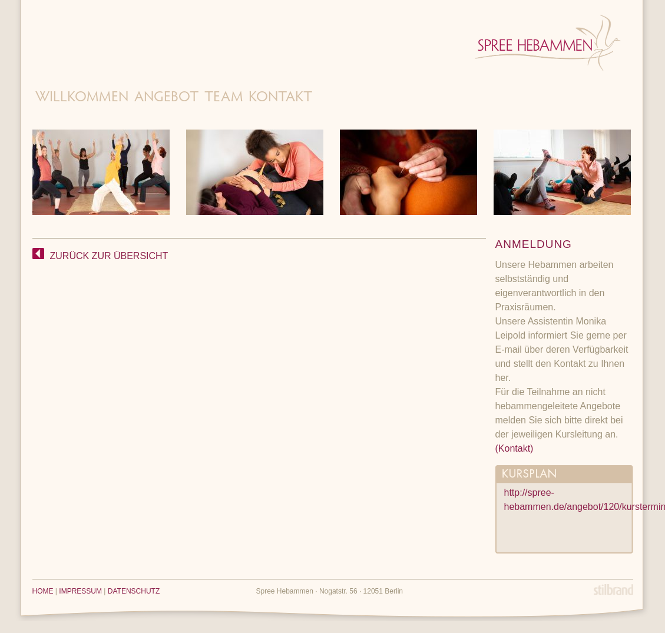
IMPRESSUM (80, 591)
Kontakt (280, 98)
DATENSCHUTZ (134, 591)
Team (223, 98)
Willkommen (81, 98)
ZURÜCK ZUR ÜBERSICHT (100, 256)
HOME (43, 591)
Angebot (166, 98)
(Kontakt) (514, 448)
